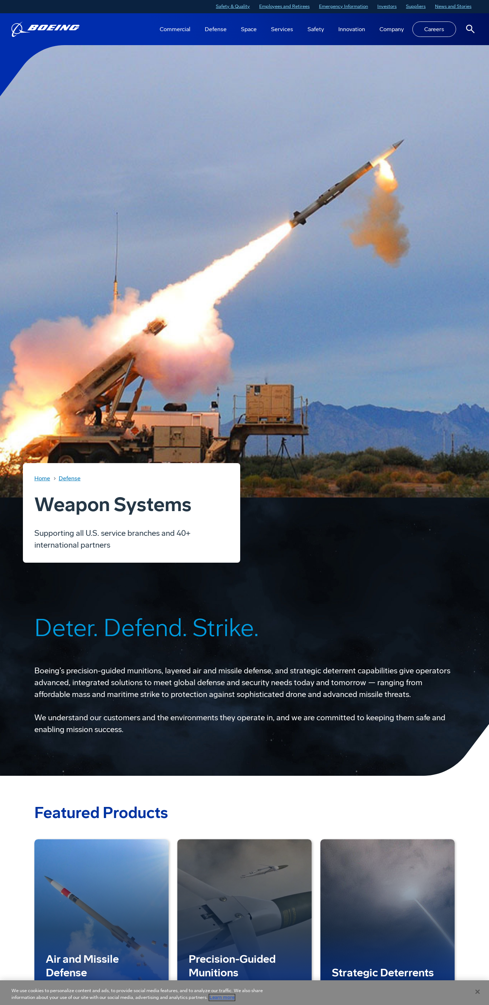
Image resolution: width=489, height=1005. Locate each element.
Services (282, 29)
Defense (216, 29)
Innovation (351, 29)
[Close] (477, 992)
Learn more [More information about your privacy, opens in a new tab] (221, 997)
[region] (244, 992)
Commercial (175, 29)
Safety (316, 29)
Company (391, 29)
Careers (434, 29)
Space (249, 29)
